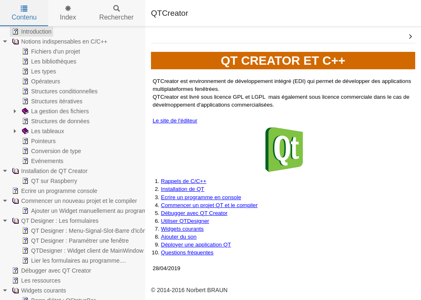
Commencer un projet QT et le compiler (209, 205)
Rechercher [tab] (116, 13)
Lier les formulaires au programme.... (73, 261)
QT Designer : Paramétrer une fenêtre (74, 241)
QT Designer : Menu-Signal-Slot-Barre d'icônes (86, 231)
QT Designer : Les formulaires (54, 221)
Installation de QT (182, 189)
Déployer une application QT (196, 244)
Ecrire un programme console (53, 191)
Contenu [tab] (24, 13)
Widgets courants (38, 290)
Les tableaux (42, 131)
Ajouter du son (179, 237)
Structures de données (55, 121)
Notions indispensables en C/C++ (58, 41)
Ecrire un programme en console (201, 197)
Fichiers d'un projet (50, 51)
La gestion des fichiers (54, 111)
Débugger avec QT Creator (50, 271)
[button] (410, 37)
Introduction (30, 32)
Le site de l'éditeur (175, 120)
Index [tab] (68, 13)
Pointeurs (38, 141)
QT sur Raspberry (48, 181)
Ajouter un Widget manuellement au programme (87, 211)
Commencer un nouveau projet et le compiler (73, 201)
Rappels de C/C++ (184, 181)
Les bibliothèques (48, 61)
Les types (38, 71)
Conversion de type (50, 151)
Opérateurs (40, 81)
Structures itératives (51, 101)
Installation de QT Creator (49, 171)
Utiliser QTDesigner (185, 221)
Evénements (41, 161)
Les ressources (35, 280)
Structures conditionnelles (58, 91)
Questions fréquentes (187, 252)
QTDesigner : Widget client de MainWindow (82, 251)
